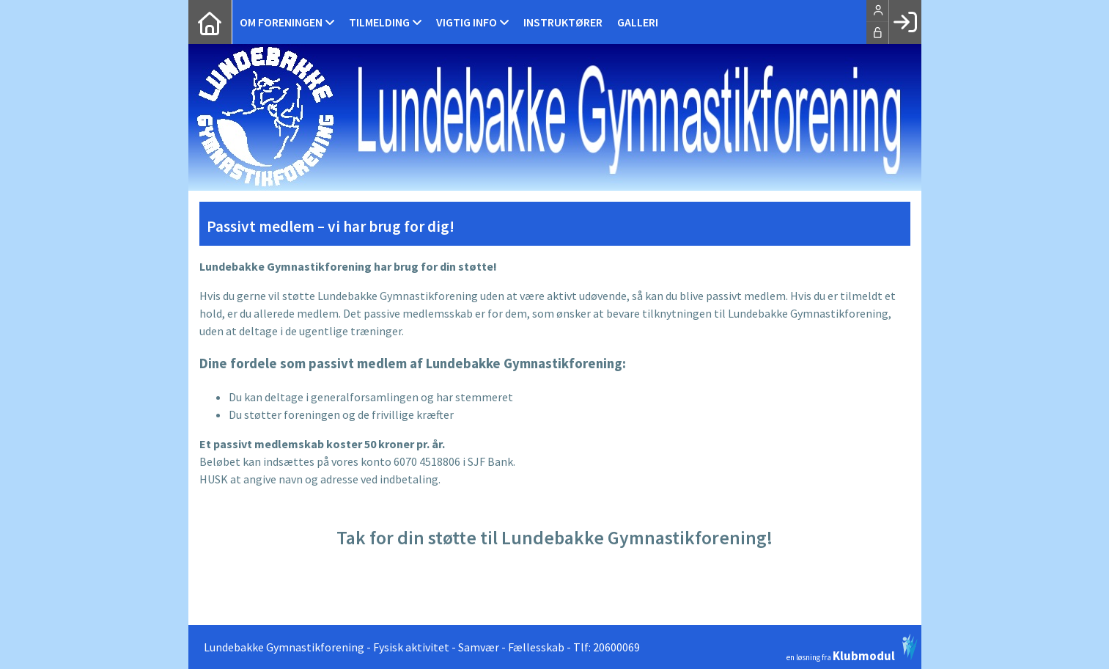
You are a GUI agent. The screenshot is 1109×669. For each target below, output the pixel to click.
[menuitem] (210, 22)
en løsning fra (852, 648)
